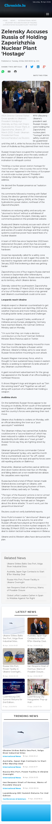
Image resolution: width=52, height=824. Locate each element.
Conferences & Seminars (14, 799)
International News (27, 20)
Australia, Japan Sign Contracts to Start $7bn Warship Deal (25, 573)
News (12, 20)
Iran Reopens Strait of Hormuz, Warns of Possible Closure (25, 589)
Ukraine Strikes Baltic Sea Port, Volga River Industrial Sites (25, 565)
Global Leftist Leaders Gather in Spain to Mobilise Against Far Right (25, 597)
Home (5, 20)
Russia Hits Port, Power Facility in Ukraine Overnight (23, 581)
